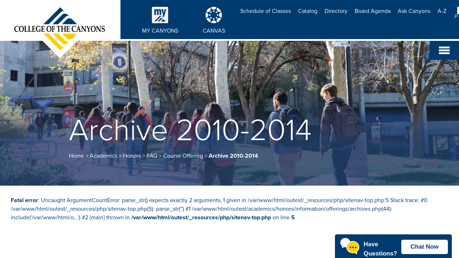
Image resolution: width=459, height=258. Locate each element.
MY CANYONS (160, 30)
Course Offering (183, 155)
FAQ (152, 155)
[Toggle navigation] (444, 50)
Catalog (307, 11)
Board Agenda (373, 11)
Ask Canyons (414, 11)
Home (76, 155)
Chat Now (425, 246)
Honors (132, 155)
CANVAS (214, 30)
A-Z (441, 11)
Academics (103, 155)
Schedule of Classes (265, 11)
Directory (336, 11)
